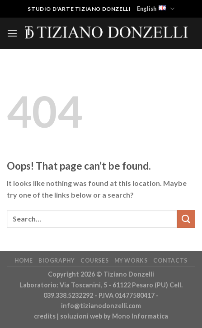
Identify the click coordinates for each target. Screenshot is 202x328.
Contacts (170, 260)
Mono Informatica (140, 316)
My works (131, 260)
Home (23, 260)
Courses (94, 260)
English (155, 9)
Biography (56, 260)
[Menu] (12, 33)
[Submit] (186, 218)
